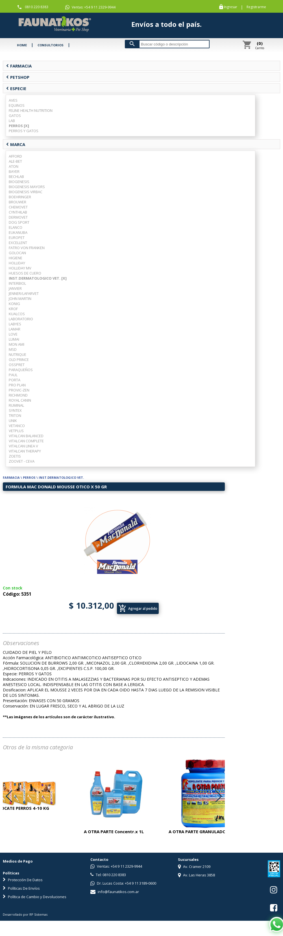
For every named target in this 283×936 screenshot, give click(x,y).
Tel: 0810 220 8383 (108, 874)
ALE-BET (15, 161)
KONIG (14, 303)
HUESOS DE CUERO (25, 273)
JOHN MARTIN (20, 298)
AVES (13, 100)
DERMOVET (18, 217)
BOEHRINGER (20, 196)
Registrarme (256, 7)
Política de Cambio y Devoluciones (34, 896)
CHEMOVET (18, 207)
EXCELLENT (18, 242)
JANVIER (15, 288)
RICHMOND (18, 395)
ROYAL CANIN (20, 400)
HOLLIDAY (17, 262)
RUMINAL (16, 405)
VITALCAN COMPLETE (26, 440)
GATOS (15, 115)
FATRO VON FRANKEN (27, 247)
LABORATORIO (21, 318)
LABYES (15, 323)
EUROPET (17, 237)
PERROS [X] (19, 125)
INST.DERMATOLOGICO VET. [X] (38, 278)
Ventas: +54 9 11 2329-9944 (90, 7)
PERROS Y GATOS (23, 130)
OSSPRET (17, 364)
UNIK (13, 420)
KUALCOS (17, 313)
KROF (13, 308)
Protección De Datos (23, 879)
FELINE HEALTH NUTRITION (31, 110)
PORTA (14, 379)
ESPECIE (16, 88)
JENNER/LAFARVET (24, 293)
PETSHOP (17, 77)
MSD (13, 349)
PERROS (29, 477)
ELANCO (15, 227)
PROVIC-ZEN (19, 390)
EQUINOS (17, 105)
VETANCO (17, 425)
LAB (12, 120)
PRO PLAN (17, 385)
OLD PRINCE (19, 359)
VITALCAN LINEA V (23, 446)
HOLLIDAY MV (20, 268)
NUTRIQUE (17, 354)
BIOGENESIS (19, 181)
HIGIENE (15, 257)
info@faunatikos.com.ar (114, 891)
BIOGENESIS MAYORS (27, 186)
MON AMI (16, 344)
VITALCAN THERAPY (25, 451)
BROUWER (17, 201)
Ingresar (230, 7)
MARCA (15, 144)
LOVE (13, 334)
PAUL (13, 374)
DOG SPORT (19, 222)
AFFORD (15, 156)
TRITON (15, 415)
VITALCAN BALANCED (26, 435)
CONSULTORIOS (51, 45)
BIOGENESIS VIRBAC (25, 191)
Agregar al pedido (137, 608)
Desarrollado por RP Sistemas (25, 914)
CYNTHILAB (18, 212)
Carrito (259, 45)
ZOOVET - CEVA (21, 461)
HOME (22, 45)
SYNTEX (15, 410)
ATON (13, 166)
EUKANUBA (18, 232)
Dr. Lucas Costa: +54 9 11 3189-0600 (123, 883)
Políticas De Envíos (21, 888)
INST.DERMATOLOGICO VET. (61, 477)
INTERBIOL (17, 283)
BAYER (14, 171)
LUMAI (14, 339)
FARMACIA (19, 66)
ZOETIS (15, 456)
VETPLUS (16, 430)
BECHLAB (16, 176)
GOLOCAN (17, 252)
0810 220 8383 (36, 7)
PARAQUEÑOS (21, 369)
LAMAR (14, 329)
